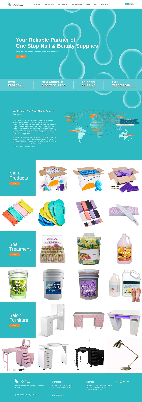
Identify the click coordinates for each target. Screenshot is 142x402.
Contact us (104, 4)
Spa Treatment (63, 4)
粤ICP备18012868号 (58, 395)
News (88, 4)
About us (37, 4)
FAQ (95, 4)
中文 (131, 4)
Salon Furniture (77, 4)
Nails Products (49, 4)
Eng (127, 4)
